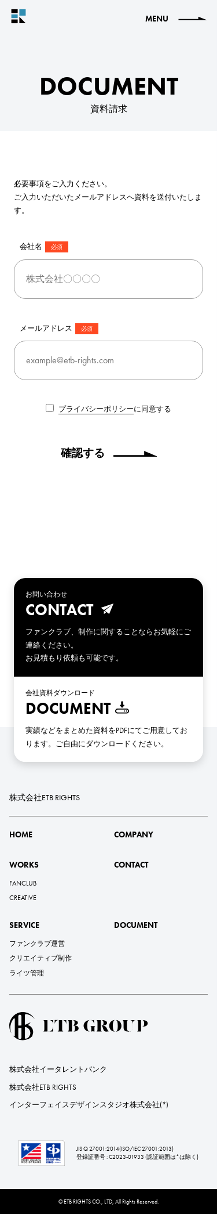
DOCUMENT (135, 925)
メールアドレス (59, 328)
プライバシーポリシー (96, 409)
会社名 (44, 246)
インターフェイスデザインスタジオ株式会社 (84, 1105)
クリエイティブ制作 (40, 958)
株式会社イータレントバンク (58, 1069)
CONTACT (131, 864)
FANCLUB (22, 883)
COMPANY (133, 834)
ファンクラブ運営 (37, 943)
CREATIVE (22, 897)
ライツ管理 (26, 973)
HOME (20, 834)
